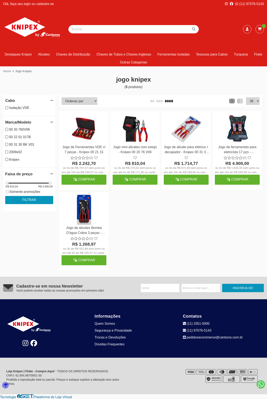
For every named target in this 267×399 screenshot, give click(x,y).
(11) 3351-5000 (196, 323)
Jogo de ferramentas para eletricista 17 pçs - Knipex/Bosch (237, 150)
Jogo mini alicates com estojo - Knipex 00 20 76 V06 (135, 149)
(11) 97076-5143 (249, 4)
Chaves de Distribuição (73, 54)
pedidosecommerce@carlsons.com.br (213, 337)
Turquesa (241, 54)
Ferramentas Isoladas (173, 54)
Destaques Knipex (18, 54)
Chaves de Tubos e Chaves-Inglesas (124, 54)
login (28, 4)
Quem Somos (104, 323)
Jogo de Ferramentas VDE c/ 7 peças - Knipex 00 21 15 (83, 149)
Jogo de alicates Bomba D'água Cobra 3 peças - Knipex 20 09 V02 (84, 231)
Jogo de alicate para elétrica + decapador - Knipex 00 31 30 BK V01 (186, 150)
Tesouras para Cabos (212, 54)
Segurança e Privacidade (113, 330)
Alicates (44, 54)
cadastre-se (45, 4)
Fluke (258, 54)
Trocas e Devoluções (110, 337)
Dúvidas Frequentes (109, 344)
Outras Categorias (133, 62)
